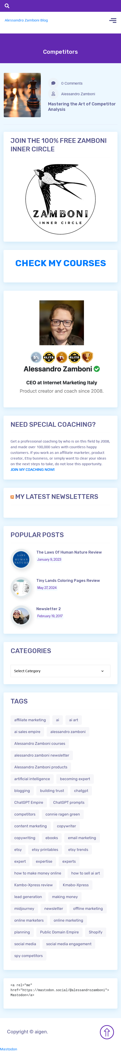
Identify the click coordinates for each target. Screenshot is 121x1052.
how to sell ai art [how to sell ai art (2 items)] (85, 873)
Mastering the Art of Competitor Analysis (82, 106)
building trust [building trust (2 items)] (52, 790)
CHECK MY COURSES (60, 263)
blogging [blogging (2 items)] (22, 790)
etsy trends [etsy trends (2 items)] (78, 849)
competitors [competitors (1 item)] (24, 814)
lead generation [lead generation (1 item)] (28, 897)
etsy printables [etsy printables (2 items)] (45, 849)
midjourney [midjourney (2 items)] (24, 908)
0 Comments (65, 83)
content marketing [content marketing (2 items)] (30, 826)
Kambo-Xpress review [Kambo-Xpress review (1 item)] (33, 885)
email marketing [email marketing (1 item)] (82, 838)
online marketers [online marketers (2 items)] (29, 920)
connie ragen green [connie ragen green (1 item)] (62, 814)
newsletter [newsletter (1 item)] (53, 908)
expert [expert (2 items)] (20, 861)
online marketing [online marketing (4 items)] (68, 920)
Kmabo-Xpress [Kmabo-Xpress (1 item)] (76, 885)
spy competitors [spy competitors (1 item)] (28, 955)
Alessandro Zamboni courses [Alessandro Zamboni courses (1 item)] (39, 743)
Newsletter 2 (48, 609)
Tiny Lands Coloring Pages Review (68, 580)
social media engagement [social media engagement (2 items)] (68, 944)
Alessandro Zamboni (71, 93)
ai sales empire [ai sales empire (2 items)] (27, 731)
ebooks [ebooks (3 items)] (51, 838)
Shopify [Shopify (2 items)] (95, 932)
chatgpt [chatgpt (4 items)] (81, 790)
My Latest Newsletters (56, 497)
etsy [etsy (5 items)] (18, 849)
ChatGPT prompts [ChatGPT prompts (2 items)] (68, 802)
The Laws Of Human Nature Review (69, 552)
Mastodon (8, 1049)
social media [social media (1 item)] (25, 944)
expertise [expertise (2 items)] (44, 861)
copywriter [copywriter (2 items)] (66, 826)
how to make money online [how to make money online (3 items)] (37, 873)
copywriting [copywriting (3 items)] (24, 838)
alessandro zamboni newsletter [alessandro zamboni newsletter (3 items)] (41, 755)
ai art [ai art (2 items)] (73, 720)
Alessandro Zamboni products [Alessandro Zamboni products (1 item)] (40, 767)
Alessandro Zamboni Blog (26, 20)
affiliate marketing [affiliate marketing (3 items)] (30, 720)
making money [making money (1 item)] (65, 897)
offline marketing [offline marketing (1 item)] (88, 908)
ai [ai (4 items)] (57, 720)
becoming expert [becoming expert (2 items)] (75, 779)
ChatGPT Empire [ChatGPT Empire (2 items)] (28, 802)
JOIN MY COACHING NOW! (32, 469)
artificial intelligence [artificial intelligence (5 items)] (32, 779)
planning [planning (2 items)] (22, 932)
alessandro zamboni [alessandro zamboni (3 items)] (68, 731)
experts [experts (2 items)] (69, 861)
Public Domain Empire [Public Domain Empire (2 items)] (59, 932)
